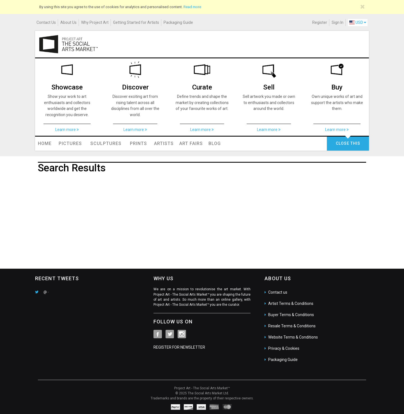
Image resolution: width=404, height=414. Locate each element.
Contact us (277, 292)
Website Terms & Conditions (293, 337)
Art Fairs (191, 143)
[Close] (362, 7)
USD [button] (357, 22)
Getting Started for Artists (136, 22)
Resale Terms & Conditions (292, 326)
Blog (214, 143)
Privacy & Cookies (283, 348)
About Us (68, 22)
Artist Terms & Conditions (290, 303)
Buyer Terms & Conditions (291, 314)
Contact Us (46, 22)
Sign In (337, 22)
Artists (164, 143)
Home (45, 143)
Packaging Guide (178, 22)
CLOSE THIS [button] (348, 143)
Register (319, 22)
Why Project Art (95, 22)
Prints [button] (138, 143)
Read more (192, 7)
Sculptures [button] (105, 143)
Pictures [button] (70, 143)
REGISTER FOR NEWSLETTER (179, 347)
